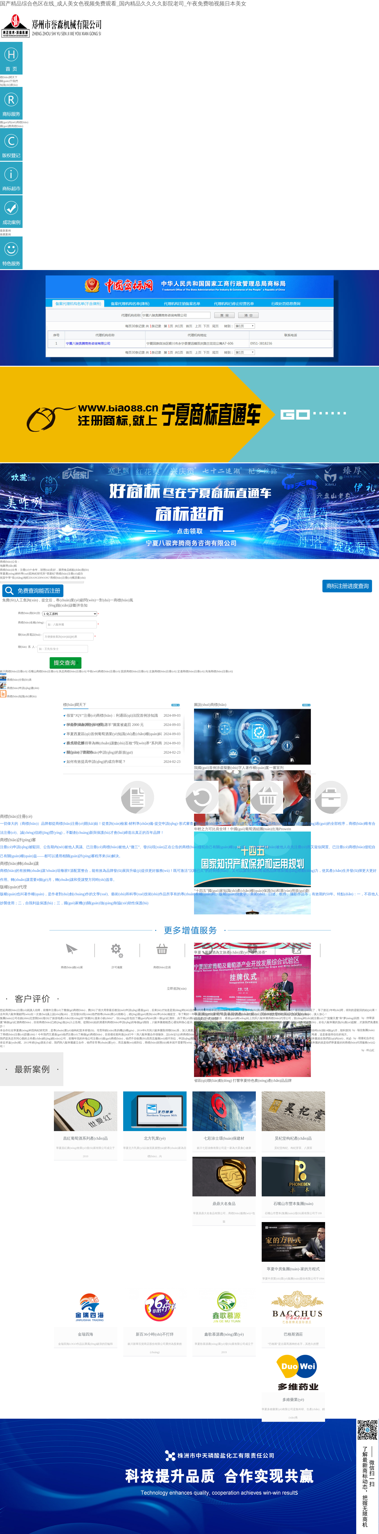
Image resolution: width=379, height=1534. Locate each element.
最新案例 (5, 230)
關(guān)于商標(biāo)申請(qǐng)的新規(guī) (100, 752)
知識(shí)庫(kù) (9, 84)
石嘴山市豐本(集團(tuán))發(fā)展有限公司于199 (293, 1213)
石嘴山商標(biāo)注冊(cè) (43, 671)
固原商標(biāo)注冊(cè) (134, 671)
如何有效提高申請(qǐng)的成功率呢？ (96, 762)
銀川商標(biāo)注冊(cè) (13, 671)
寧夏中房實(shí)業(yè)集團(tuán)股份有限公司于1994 (293, 1278)
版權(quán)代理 (13, 887)
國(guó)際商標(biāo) (11, 126)
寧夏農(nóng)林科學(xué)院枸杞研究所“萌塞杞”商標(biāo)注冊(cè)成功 (41, 573)
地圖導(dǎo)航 (8, 565)
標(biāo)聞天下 (8, 77)
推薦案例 (5, 234)
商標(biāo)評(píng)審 (18, 840)
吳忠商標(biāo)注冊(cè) (72, 671)
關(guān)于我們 (9, 81)
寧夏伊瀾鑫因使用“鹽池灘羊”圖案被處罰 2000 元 (105, 725)
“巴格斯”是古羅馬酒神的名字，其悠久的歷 (293, 1343)
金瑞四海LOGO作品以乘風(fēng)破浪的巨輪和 (85, 1343)
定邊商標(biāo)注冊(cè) (190, 671)
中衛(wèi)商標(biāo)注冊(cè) (103, 671)
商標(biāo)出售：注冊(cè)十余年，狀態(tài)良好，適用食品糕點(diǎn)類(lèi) (44, 569)
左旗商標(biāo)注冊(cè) (162, 671)
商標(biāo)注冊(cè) (16, 816)
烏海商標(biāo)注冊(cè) (218, 671)
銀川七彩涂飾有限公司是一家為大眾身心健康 (224, 1148)
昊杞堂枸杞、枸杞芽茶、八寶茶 (293, 1148)
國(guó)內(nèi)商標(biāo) (14, 122)
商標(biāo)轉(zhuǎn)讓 (19, 863)
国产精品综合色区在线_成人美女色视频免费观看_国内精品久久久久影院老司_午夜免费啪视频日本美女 (123, 4)
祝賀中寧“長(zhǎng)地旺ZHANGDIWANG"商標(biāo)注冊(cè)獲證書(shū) (43, 577)
